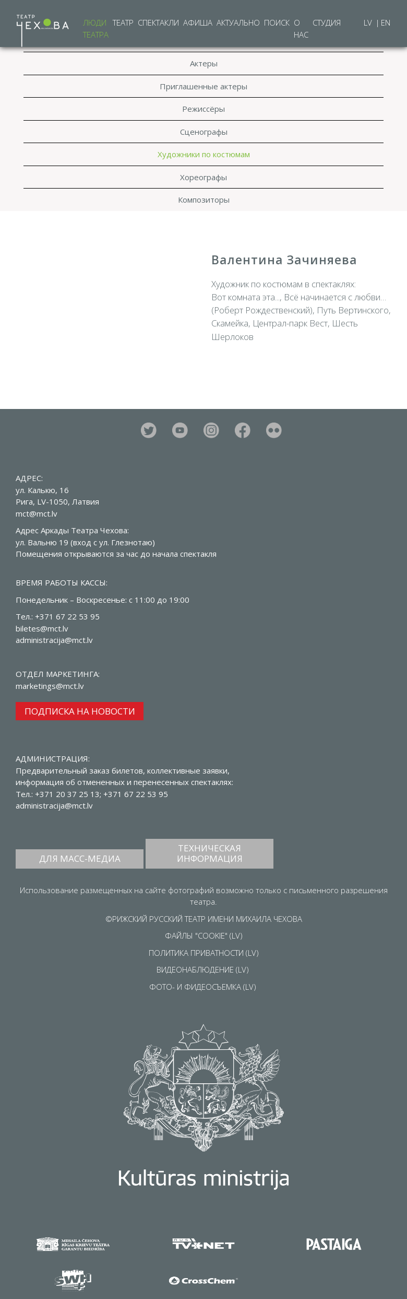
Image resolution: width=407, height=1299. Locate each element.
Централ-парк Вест (290, 323)
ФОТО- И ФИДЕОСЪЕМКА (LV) (202, 986)
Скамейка (229, 323)
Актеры (204, 63)
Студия (327, 22)
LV (369, 22)
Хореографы (203, 177)
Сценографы (204, 131)
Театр (123, 22)
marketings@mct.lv (50, 686)
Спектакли (158, 22)
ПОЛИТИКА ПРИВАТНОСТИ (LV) (204, 952)
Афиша (197, 22)
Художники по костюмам (204, 154)
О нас (301, 28)
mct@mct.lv (36, 513)
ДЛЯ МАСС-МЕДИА (80, 858)
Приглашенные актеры (203, 86)
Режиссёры (203, 108)
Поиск (277, 22)
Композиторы (204, 199)
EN (385, 22)
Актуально (238, 22)
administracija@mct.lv (54, 805)
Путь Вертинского (353, 310)
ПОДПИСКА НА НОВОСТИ (80, 711)
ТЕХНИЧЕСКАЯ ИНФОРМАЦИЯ (210, 853)
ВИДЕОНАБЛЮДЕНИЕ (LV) (203, 969)
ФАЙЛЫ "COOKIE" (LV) (204, 935)
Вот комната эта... (245, 297)
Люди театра (96, 28)
